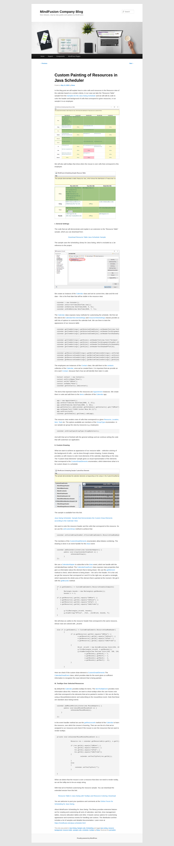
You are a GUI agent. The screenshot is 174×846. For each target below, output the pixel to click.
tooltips (91, 830)
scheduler (85, 830)
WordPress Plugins (74, 56)
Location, (115, 419)
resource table (67, 830)
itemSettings (80, 318)
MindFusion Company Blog (61, 11)
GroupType (101, 422)
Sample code (81, 828)
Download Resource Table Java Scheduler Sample (87, 237)
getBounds (65, 581)
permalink (112, 830)
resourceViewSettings (97, 318)
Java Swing (73, 828)
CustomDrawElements (79, 461)
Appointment (98, 392)
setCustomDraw (69, 529)
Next (132, 63)
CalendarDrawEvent (84, 567)
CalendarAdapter (68, 564)
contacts (110, 365)
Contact (84, 365)
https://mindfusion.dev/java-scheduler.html (70, 823)
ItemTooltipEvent (102, 689)
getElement (111, 570)
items (82, 394)
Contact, (65, 371)
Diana (73, 85)
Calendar (79, 294)
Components (60, 56)
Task (60, 422)
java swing (104, 828)
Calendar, (70, 368)
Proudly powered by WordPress (87, 838)
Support (50, 56)
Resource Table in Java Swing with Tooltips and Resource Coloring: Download (87, 796)
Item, (56, 422)
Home (42, 56)
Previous (43, 63)
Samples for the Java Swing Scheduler (81, 96)
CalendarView (70, 318)
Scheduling (89, 828)
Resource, (108, 419)
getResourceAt (89, 722)
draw (88, 544)
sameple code (77, 830)
